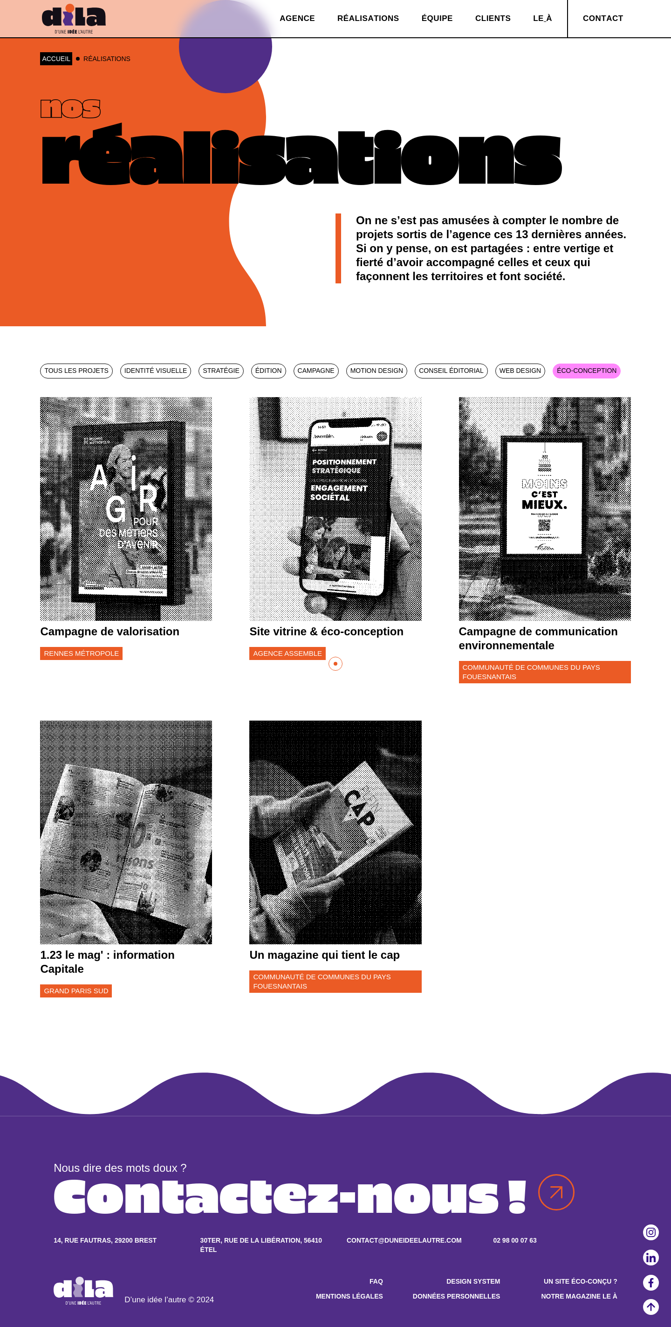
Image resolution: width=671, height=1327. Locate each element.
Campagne (316, 370)
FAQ (376, 1281)
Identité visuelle (155, 370)
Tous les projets (76, 370)
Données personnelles (456, 1296)
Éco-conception (586, 370)
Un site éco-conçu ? (580, 1281)
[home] (73, 19)
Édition (268, 370)
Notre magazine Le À (579, 1296)
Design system (473, 1281)
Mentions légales (349, 1296)
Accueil (56, 58)
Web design (520, 370)
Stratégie (221, 370)
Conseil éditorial (451, 370)
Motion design (377, 370)
